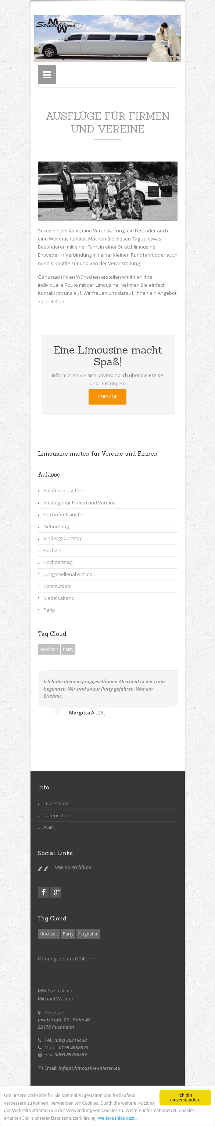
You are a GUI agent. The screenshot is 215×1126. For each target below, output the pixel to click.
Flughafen (88, 934)
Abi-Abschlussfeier (64, 490)
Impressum (55, 803)
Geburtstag (56, 526)
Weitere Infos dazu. (117, 1118)
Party (49, 610)
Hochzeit (53, 550)
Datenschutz (57, 815)
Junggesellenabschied (68, 574)
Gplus (55, 892)
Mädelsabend (59, 598)
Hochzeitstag (57, 562)
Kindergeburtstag (62, 538)
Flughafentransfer (63, 514)
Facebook (43, 892)
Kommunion (56, 586)
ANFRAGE (107, 397)
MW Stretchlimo (73, 867)
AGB (48, 827)
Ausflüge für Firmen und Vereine (79, 502)
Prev (153, 191)
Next (166, 191)
